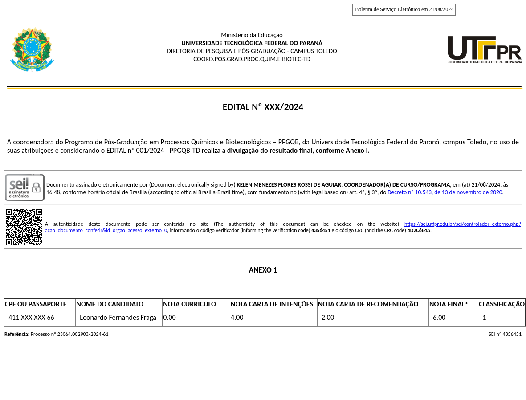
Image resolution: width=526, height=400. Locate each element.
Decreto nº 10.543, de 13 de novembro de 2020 (444, 192)
